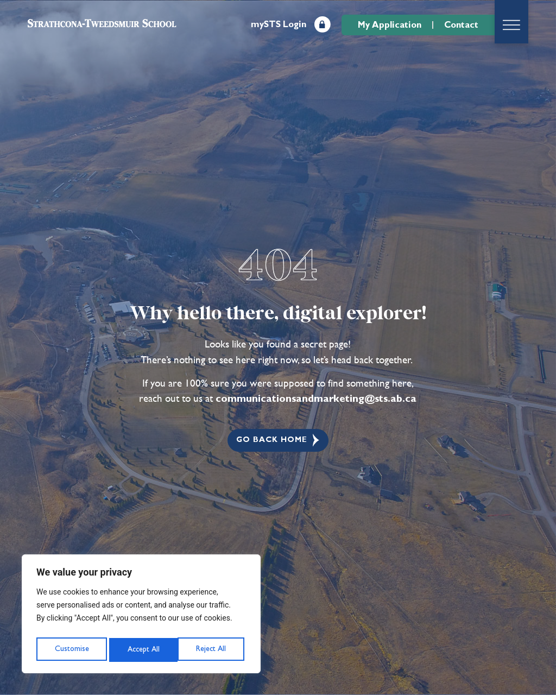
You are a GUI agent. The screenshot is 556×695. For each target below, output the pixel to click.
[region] (141, 616)
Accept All (213, 649)
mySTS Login (278, 24)
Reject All (142, 649)
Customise (71, 649)
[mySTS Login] (322, 24)
